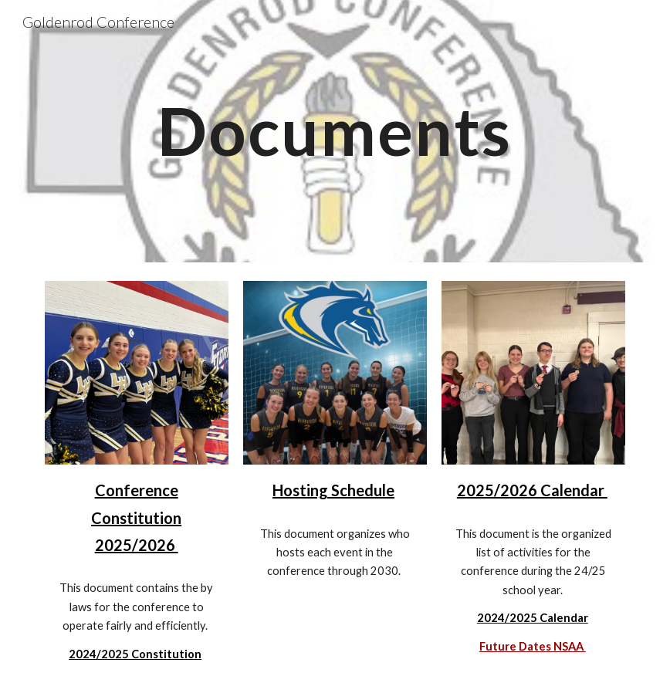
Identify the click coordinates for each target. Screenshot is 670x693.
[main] (335, 131)
